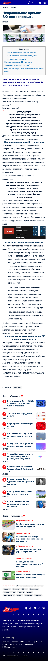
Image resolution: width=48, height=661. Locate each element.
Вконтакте (17, 387)
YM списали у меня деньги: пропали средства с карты (19, 435)
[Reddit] (39, 608)
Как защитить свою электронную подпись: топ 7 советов (29, 564)
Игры (13, 592)
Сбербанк (28, 595)
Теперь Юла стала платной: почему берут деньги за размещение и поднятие (20, 456)
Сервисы (29, 521)
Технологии (34, 589)
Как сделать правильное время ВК (17, 65)
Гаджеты (19, 533)
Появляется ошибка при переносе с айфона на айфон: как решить (29, 538)
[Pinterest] (26, 608)
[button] (29, 2)
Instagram (38, 595)
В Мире (24, 589)
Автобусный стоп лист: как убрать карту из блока (28, 550)
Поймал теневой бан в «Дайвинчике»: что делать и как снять (20, 481)
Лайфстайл (20, 521)
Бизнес (6, 592)
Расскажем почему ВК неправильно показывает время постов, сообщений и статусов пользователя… (22, 55)
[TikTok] (30, 608)
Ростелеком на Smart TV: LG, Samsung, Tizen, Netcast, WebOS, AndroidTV (20, 403)
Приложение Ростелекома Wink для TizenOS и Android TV (20, 468)
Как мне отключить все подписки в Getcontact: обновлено (18, 504)
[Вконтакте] (44, 608)
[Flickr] (34, 608)
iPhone (29, 592)
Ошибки (5, 8)
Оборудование (9, 595)
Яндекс (19, 595)
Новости (21, 592)
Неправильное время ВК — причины (18, 62)
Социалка (13, 8)
